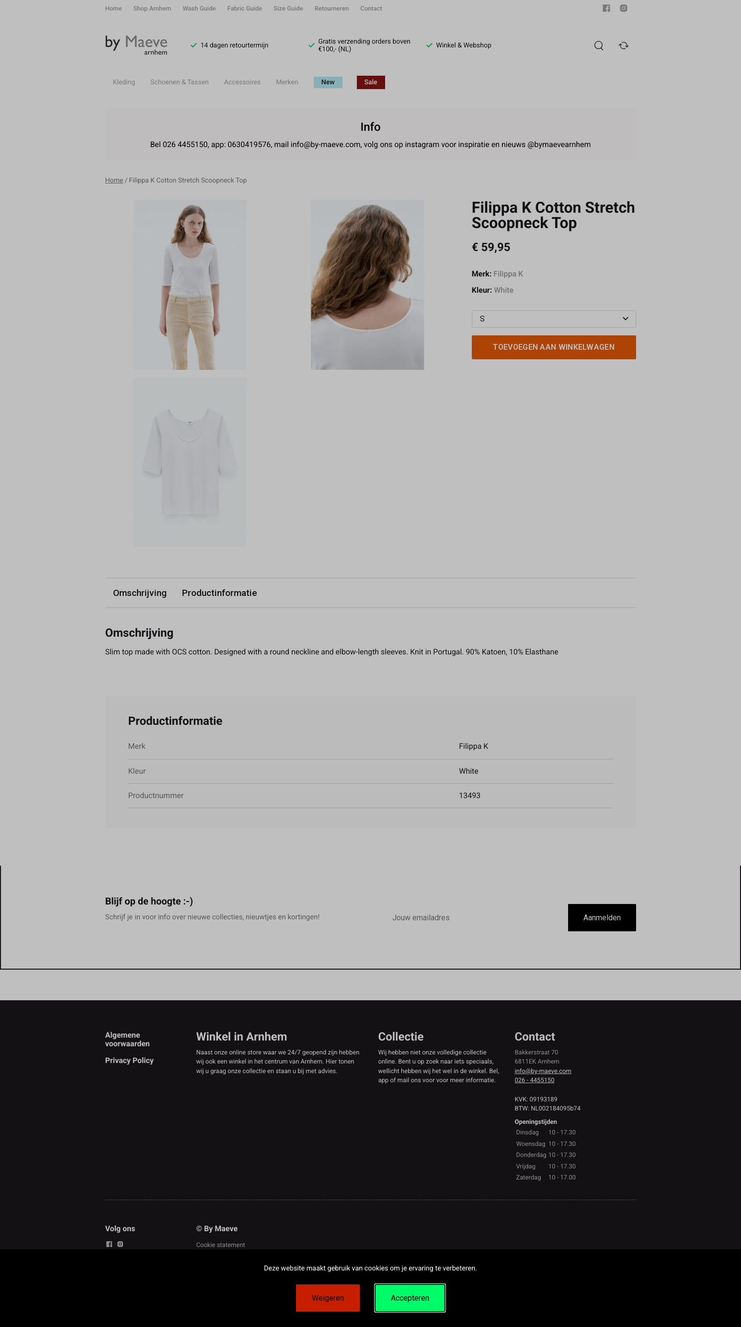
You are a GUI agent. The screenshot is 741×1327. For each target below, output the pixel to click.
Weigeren (328, 1298)
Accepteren (410, 1298)
